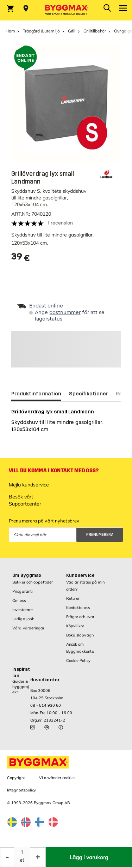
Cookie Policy (78, 660)
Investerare (22, 609)
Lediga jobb (23, 618)
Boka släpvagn (80, 635)
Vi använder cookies (57, 777)
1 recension (60, 223)
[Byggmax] (66, 10)
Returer (73, 598)
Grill (71, 31)
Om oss (19, 600)
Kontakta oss (78, 607)
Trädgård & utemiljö (41, 31)
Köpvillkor (75, 625)
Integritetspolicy (21, 790)
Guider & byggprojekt (20, 687)
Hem (10, 31)
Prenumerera (100, 534)
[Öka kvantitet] (38, 857)
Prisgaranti (22, 591)
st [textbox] (22, 860)
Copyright (16, 777)
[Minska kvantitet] (7, 857)
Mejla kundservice (29, 485)
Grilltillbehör (94, 31)
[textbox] (20, 259)
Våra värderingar (28, 628)
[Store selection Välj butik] (26, 8)
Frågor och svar (80, 616)
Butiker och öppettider (32, 582)
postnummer (65, 313)
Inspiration (21, 672)
